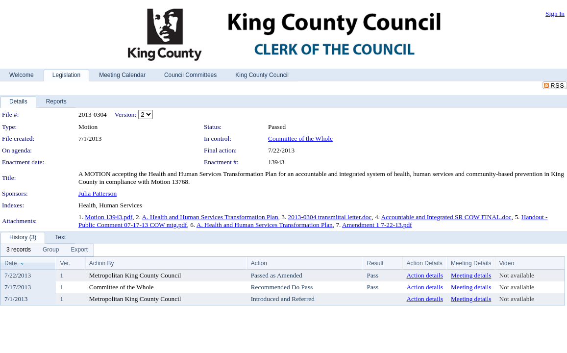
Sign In (555, 13)
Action (259, 263)
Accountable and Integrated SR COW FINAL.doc (446, 217)
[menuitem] (18, 250)
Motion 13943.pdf (108, 217)
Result (375, 263)
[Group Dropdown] (51, 250)
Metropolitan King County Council (135, 275)
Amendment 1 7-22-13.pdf (377, 224)
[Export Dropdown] (79, 250)
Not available (516, 275)
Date (10, 263)
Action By (101, 263)
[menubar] (47, 250)
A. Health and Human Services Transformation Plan (210, 217)
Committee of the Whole (300, 138)
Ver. (65, 263)
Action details (424, 275)
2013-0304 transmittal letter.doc (330, 217)
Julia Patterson (97, 193)
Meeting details (471, 275)
